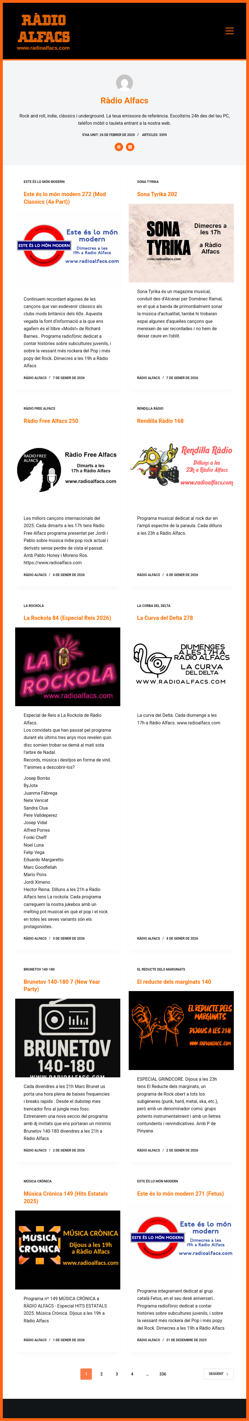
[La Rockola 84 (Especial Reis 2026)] (67, 673)
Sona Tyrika (148, 182)
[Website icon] (119, 147)
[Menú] (229, 31)
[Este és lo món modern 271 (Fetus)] (181, 1256)
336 (162, 1387)
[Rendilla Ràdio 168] (181, 469)
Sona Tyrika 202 (157, 194)
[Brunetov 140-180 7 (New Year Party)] (67, 1044)
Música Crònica (38, 1188)
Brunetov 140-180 (39, 976)
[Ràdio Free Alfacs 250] (67, 469)
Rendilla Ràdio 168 (160, 420)
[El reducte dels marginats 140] (181, 1037)
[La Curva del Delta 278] (181, 666)
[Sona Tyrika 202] (181, 242)
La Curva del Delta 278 (165, 617)
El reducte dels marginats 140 (174, 988)
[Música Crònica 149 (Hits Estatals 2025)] (67, 1256)
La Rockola (34, 605)
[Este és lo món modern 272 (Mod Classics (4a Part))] (67, 250)
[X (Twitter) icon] (130, 147)
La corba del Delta (153, 605)
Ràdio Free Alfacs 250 (51, 420)
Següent (218, 1387)
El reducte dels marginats (161, 976)
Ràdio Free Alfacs (39, 408)
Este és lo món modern (44, 182)
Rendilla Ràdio (150, 408)
